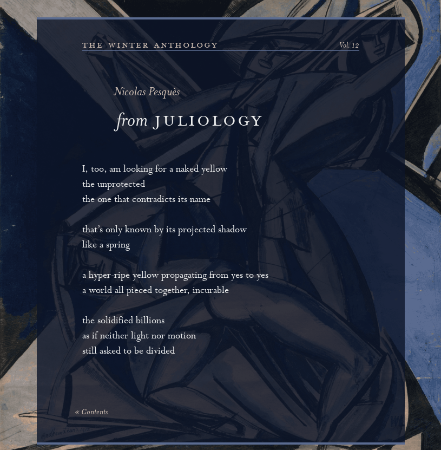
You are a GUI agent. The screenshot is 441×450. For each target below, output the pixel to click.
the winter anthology (150, 45)
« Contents (91, 412)
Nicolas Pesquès (147, 93)
